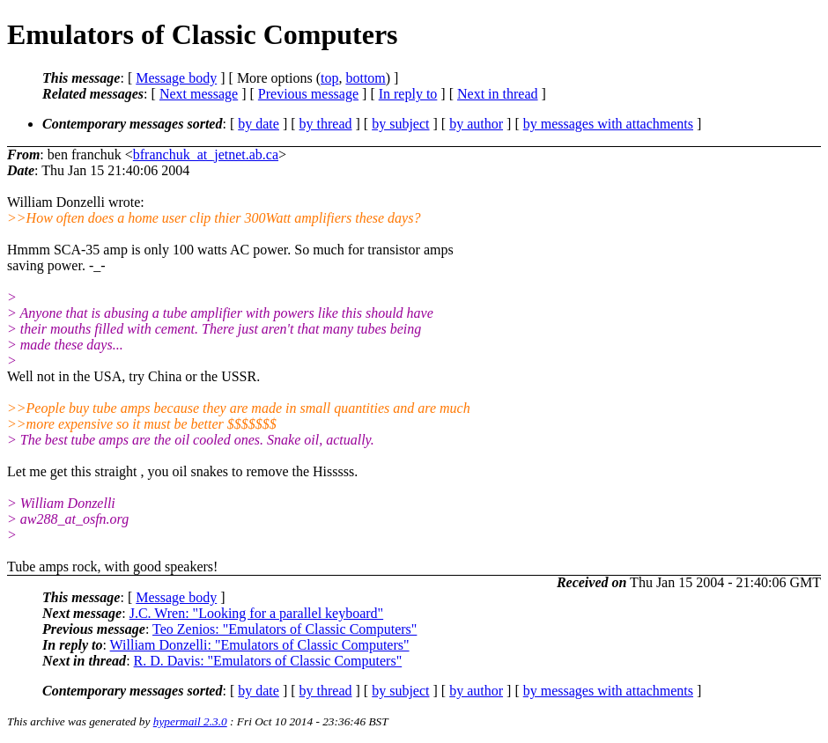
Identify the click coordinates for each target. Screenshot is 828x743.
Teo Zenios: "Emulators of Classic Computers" (284, 629)
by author (476, 123)
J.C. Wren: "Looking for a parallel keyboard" (256, 613)
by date (258, 123)
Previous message (308, 93)
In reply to (408, 93)
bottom (365, 77)
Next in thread (497, 93)
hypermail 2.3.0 (190, 721)
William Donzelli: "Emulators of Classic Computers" (260, 644)
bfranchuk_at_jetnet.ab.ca (205, 154)
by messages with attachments (608, 123)
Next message (198, 93)
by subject (400, 123)
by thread (325, 123)
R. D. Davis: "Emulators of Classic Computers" (268, 660)
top (329, 77)
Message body (176, 77)
